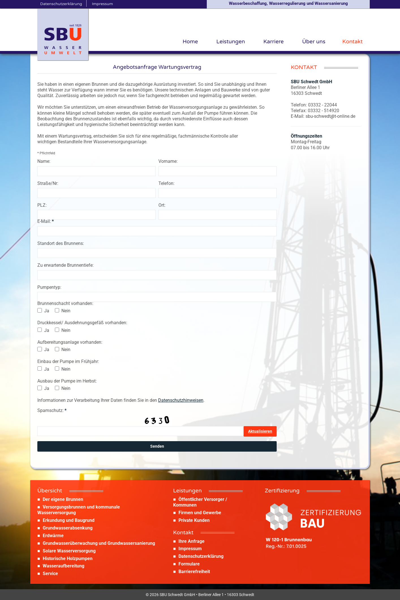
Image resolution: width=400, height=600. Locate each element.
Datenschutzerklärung (201, 556)
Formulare (189, 564)
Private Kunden (194, 520)
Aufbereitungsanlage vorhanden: (69, 342)
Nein (65, 310)
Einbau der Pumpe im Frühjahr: (68, 361)
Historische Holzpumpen (68, 558)
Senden (157, 446)
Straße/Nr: (47, 183)
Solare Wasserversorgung (69, 551)
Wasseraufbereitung (63, 566)
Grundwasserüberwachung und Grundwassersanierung (99, 543)
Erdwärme (53, 535)
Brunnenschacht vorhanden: (65, 303)
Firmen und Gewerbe (200, 512)
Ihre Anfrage (192, 541)
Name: (43, 161)
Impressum (190, 548)
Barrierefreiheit (194, 571)
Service (50, 573)
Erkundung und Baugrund (68, 520)
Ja (46, 310)
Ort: (161, 205)
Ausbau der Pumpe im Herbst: (67, 381)
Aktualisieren (260, 431)
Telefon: (166, 183)
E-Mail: (45, 221)
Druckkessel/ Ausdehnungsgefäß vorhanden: (82, 322)
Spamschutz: (51, 410)
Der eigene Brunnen (63, 499)
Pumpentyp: (49, 287)
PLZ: (42, 205)
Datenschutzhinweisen (180, 400)
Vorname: (168, 161)
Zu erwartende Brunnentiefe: (65, 265)
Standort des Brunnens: (60, 243)
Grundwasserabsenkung (68, 528)
